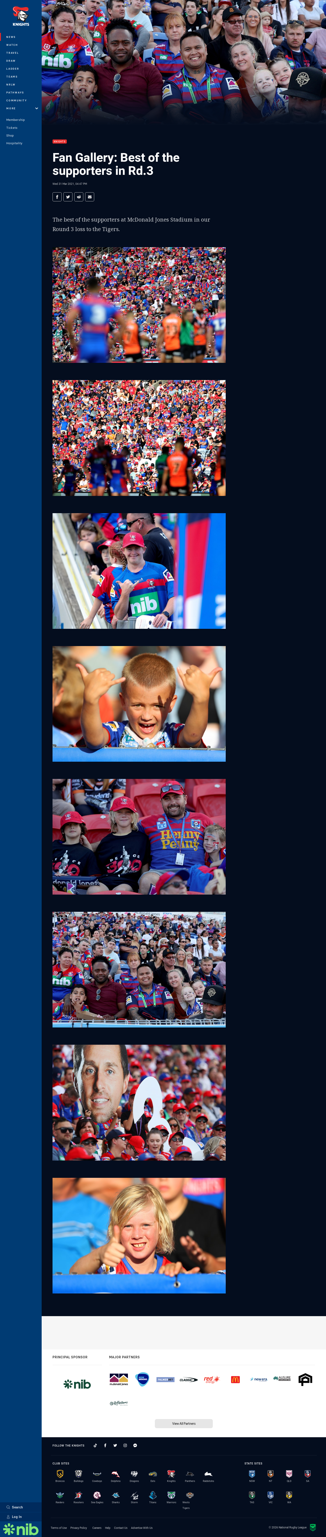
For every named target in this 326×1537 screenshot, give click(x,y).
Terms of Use (59, 1528)
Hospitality (14, 143)
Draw (11, 60)
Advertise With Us (142, 1528)
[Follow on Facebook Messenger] (135, 1445)
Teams (12, 76)
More (22, 108)
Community (16, 100)
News (11, 37)
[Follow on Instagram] (125, 1445)
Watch (12, 44)
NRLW (11, 84)
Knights (59, 141)
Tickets (12, 128)
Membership (15, 120)
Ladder (12, 68)
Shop (10, 135)
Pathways (15, 92)
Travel (12, 52)
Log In (14, 1517)
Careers (96, 1528)
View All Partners (184, 1423)
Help (107, 1528)
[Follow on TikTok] (95, 1445)
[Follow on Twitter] (115, 1445)
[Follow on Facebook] (105, 1445)
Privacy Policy (78, 1528)
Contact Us (120, 1528)
